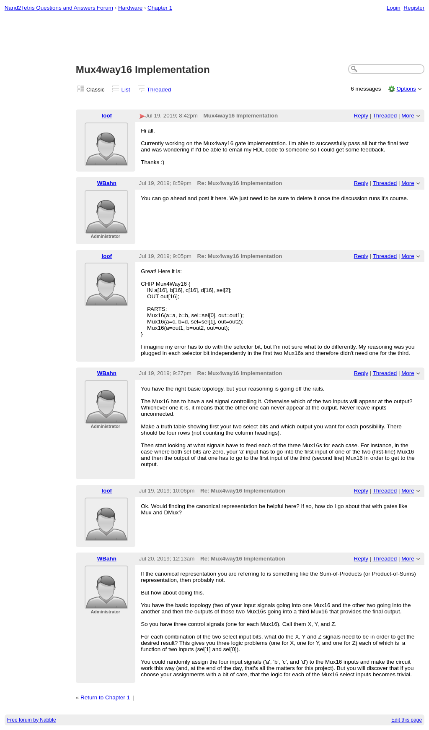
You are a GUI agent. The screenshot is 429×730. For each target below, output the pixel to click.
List (125, 89)
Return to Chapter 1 (105, 697)
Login (394, 8)
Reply (361, 115)
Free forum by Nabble (31, 720)
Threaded (159, 89)
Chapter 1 (159, 8)
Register (413, 8)
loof (106, 115)
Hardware (130, 8)
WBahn (106, 183)
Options (406, 89)
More (407, 115)
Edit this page (406, 720)
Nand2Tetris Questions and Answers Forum (59, 8)
